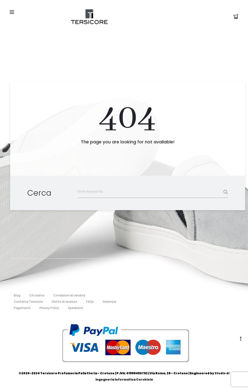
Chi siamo (37, 295)
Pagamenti (22, 308)
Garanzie (109, 302)
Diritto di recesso (64, 302)
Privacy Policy (49, 308)
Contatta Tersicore (28, 302)
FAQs (90, 302)
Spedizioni (75, 308)
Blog (17, 295)
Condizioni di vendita (69, 295)
